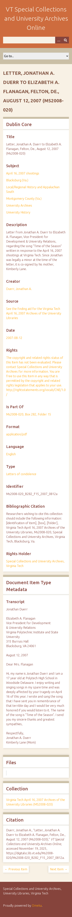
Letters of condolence (21, 474)
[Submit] (65, 40)
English (11, 454)
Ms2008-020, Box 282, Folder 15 (28, 414)
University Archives (19, 205)
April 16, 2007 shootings (22, 173)
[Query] (36, 40)
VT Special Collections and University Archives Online (36, 18)
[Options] (58, 40)
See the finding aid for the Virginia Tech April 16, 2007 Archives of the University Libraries (33, 313)
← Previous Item (16, 869)
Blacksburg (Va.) (17, 180)
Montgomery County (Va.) (23, 198)
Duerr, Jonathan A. (19, 289)
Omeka (37, 905)
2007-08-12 (14, 338)
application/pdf (16, 434)
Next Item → (58, 869)
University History (18, 212)
